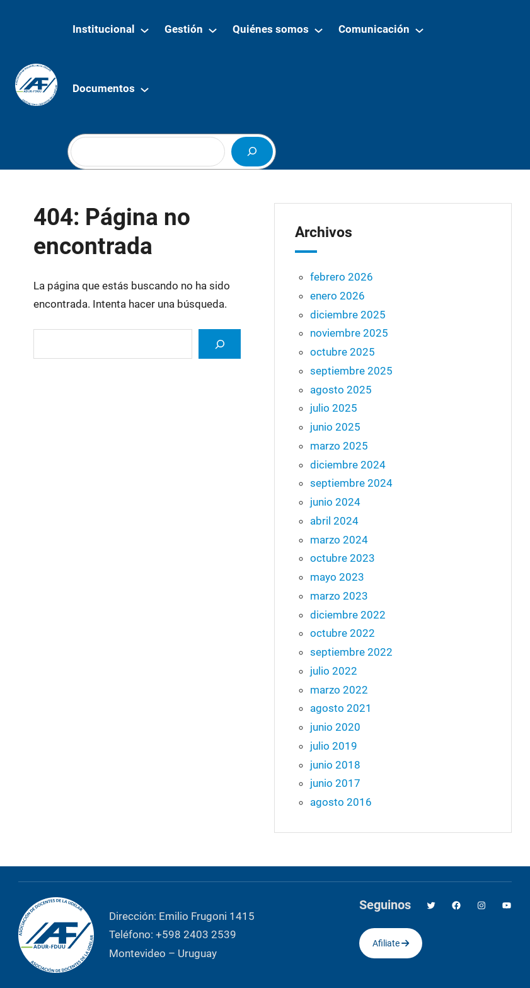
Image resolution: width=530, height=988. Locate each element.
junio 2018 (335, 764)
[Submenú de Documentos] (144, 89)
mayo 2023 (337, 577)
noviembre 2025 (349, 333)
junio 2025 (335, 427)
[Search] (219, 344)
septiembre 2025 (351, 370)
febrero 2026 (341, 276)
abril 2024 (334, 520)
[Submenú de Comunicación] (419, 30)
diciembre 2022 (348, 614)
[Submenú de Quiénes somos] (318, 30)
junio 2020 (335, 727)
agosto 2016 (341, 802)
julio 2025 (333, 408)
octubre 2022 (342, 633)
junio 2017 (335, 783)
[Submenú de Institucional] (144, 30)
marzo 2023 (339, 596)
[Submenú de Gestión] (212, 30)
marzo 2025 (339, 445)
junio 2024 (335, 502)
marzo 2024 (339, 539)
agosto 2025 (341, 389)
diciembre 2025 (348, 314)
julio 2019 (333, 746)
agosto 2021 (341, 708)
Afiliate (390, 943)
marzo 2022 (339, 689)
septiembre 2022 (351, 652)
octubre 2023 (342, 558)
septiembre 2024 (351, 483)
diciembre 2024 (348, 464)
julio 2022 (333, 671)
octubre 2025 (342, 352)
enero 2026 (337, 295)
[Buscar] (252, 151)
